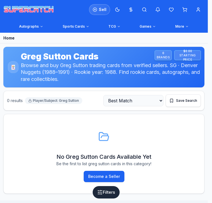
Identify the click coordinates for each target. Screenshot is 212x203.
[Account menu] (198, 9)
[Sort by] (133, 100)
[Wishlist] (171, 9)
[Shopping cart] (185, 9)
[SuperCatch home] (28, 9)
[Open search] (144, 9)
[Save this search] (183, 100)
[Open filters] (106, 192)
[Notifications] (158, 9)
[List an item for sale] (99, 9)
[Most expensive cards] (131, 9)
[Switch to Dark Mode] (117, 9)
